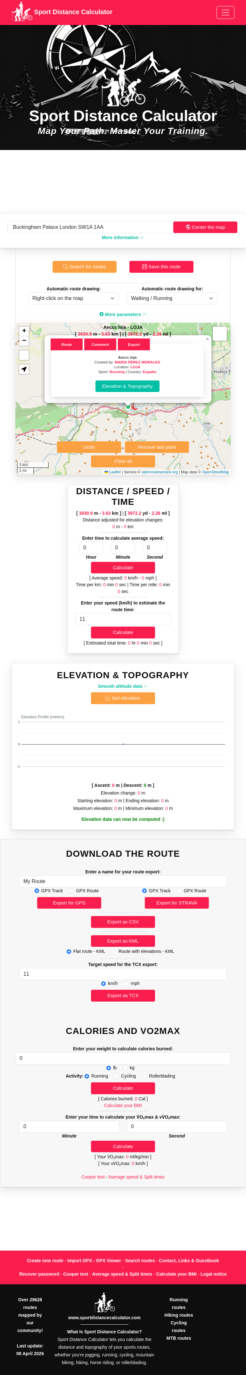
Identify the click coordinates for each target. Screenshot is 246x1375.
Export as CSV (123, 921)
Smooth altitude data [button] (123, 686)
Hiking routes (178, 1315)
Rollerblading (162, 1076)
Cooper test (92, 1176)
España (149, 372)
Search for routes (84, 266)
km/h (113, 983)
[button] (128, 407)
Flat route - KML (89, 951)
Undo (89, 447)
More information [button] (123, 237)
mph (135, 983)
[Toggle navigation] (225, 12)
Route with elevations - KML (146, 951)
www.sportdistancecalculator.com (104, 1317)
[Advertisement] (123, 182)
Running (117, 372)
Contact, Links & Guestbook (189, 1260)
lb (115, 1067)
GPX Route (87, 890)
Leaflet (112, 472)
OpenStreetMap (215, 472)
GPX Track (52, 890)
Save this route (161, 266)
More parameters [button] (123, 314)
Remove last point (157, 447)
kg (132, 1067)
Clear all (123, 461)
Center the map (205, 227)
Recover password (39, 1274)
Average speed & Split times (136, 1176)
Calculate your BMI (123, 1105)
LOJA (135, 367)
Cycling (128, 1076)
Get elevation (123, 698)
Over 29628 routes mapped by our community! (30, 1315)
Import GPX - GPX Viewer (94, 1260)
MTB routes (179, 1338)
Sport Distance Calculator (62, 12)
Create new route (45, 1260)
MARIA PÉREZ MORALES (137, 362)
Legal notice (214, 1274)
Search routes (140, 1260)
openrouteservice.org (160, 472)
